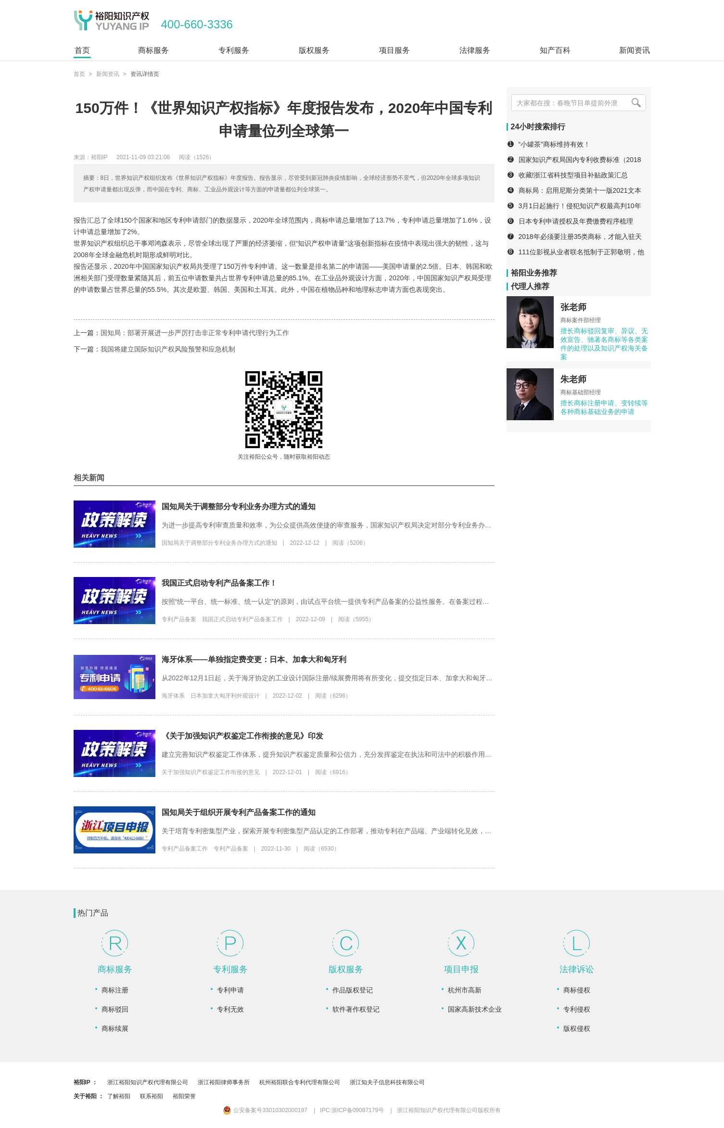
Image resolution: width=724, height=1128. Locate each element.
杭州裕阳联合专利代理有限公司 (299, 1082)
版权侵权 (576, 1028)
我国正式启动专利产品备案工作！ (219, 583)
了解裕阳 (118, 1096)
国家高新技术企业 (475, 1009)
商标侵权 (576, 990)
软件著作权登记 (356, 1009)
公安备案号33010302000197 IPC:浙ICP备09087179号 (303, 1110)
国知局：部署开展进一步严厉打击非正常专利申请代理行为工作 (195, 333)
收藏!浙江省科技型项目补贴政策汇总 (573, 175)
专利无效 (230, 1009)
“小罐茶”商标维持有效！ (554, 144)
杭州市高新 (465, 990)
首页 (79, 74)
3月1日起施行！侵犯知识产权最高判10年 (580, 206)
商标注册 (115, 990)
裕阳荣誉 (184, 1096)
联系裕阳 (151, 1096)
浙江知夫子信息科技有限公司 (387, 1082)
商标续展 (115, 1028)
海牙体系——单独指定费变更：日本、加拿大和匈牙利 (254, 659)
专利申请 (230, 990)
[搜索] (636, 103)
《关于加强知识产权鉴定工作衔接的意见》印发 (242, 736)
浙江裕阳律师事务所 (224, 1082)
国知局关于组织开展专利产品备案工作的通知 (239, 812)
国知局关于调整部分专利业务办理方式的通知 (239, 506)
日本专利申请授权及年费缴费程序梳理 (576, 221)
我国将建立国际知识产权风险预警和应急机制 (168, 349)
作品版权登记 (352, 990)
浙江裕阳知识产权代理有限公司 (147, 1082)
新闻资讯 (107, 74)
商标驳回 (115, 1009)
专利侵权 (576, 1009)
